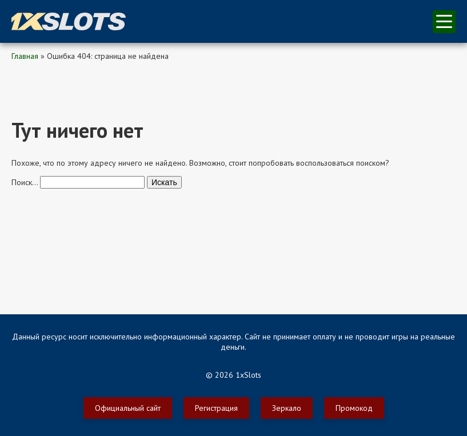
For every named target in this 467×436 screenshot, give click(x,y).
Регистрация (216, 408)
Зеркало (286, 408)
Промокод (354, 408)
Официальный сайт (128, 408)
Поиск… (24, 182)
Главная (24, 56)
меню (444, 21)
